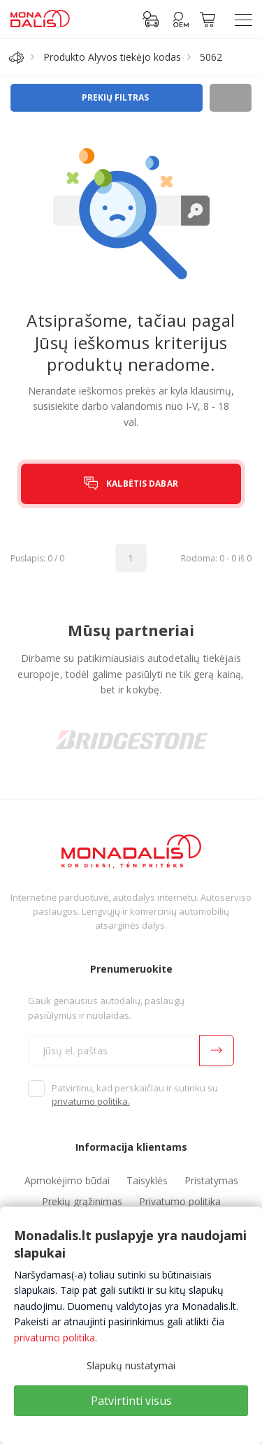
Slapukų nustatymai (131, 1365)
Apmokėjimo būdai (67, 1180)
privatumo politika (54, 1337)
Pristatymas (211, 1180)
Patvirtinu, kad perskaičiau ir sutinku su (135, 1095)
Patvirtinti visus (131, 1400)
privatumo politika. (91, 1101)
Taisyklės (147, 1180)
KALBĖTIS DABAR (142, 483)
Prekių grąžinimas (82, 1201)
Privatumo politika (180, 1201)
